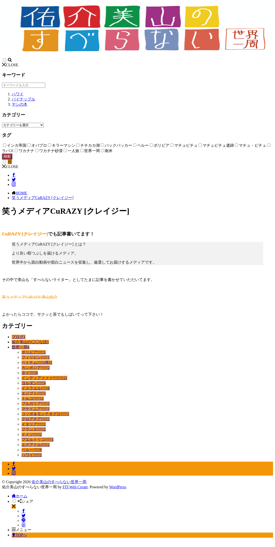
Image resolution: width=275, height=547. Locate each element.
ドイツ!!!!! (32, 434)
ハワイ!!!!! (32, 455)
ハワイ (17, 94)
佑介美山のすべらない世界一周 (59, 482)
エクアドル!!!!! (36, 445)
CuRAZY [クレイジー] (25, 233)
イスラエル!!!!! (36, 388)
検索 (7, 156)
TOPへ (19, 535)
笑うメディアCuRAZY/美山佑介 (29, 297)
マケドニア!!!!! (36, 409)
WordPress (117, 487)
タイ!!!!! (30, 373)
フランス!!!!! (34, 429)
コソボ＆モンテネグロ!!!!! (45, 414)
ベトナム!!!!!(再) (37, 362)
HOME (21, 193)
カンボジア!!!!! (36, 368)
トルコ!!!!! (33, 398)
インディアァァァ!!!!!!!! (44, 378)
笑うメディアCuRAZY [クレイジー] (42, 198)
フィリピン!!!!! (36, 357)
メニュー (21, 530)
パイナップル (23, 99)
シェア (25, 501)
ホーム (19, 496)
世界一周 (20, 347)
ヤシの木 (19, 104)
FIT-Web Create (75, 487)
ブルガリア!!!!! (36, 404)
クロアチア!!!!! (36, 419)
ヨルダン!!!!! (34, 383)
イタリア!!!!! (34, 424)
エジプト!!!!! (34, 393)
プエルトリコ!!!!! (38, 439)
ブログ (18, 337)
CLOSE (10, 65)
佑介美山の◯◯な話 (30, 342)
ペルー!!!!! (32, 450)
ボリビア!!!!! (34, 352)
